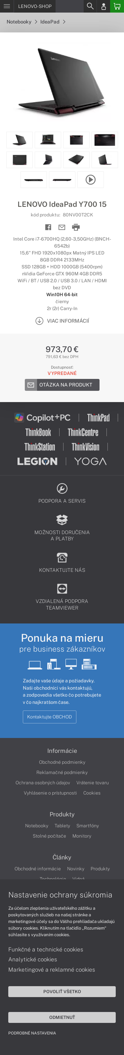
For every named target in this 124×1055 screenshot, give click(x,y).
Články (62, 857)
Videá (78, 879)
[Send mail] (62, 227)
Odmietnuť (62, 1017)
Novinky (75, 868)
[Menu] (7, 6)
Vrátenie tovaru (92, 782)
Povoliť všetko (62, 991)
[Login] (103, 6)
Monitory (81, 836)
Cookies (92, 793)
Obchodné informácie (38, 868)
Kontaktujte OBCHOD (49, 716)
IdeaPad (52, 21)
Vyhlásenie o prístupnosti (50, 793)
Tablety (62, 825)
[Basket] (117, 6)
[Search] (90, 6)
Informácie (62, 751)
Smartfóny (87, 825)
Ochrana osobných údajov (43, 782)
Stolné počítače (49, 836)
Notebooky (22, 21)
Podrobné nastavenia (32, 1033)
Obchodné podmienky (62, 762)
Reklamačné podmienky (62, 772)
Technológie (53, 879)
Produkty (62, 814)
